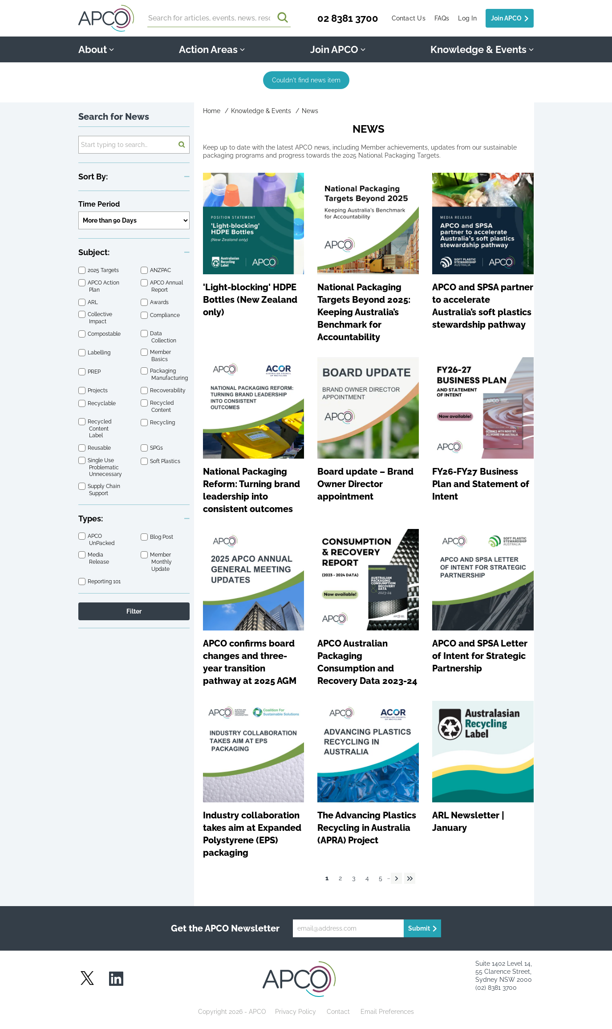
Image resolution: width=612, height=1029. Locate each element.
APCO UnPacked (101, 539)
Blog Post (162, 537)
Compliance (165, 315)
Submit (419, 928)
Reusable (100, 448)
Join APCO (506, 18)
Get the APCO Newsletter (225, 928)
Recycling (163, 422)
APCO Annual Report (167, 286)
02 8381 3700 (347, 18)
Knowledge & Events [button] (482, 49)
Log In (467, 18)
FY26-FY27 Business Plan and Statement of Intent (480, 484)
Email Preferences (387, 1011)
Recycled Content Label (100, 429)
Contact (338, 1011)
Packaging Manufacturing (169, 374)
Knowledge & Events (261, 110)
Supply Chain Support (104, 489)
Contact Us (409, 18)
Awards (160, 302)
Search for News (113, 116)
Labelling (99, 353)
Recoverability (168, 391)
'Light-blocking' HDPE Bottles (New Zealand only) (250, 299)
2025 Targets (104, 271)
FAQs (442, 18)
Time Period (99, 204)
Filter (134, 611)
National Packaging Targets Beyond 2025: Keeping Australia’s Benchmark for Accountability (363, 312)
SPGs (157, 448)
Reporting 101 (105, 581)
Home (211, 110)
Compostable (105, 334)
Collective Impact (100, 318)
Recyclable (102, 404)
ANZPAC (161, 271)
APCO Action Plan (104, 286)
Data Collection (163, 336)
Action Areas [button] (212, 49)
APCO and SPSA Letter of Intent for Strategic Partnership (479, 656)
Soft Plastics (165, 461)
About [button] (96, 49)
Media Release (99, 558)
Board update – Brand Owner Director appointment (365, 484)
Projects (98, 391)
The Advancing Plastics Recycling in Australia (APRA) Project (366, 828)
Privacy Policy (295, 1011)
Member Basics (161, 355)
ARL (93, 302)
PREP (95, 372)
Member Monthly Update (161, 562)
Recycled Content (162, 406)
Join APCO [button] (337, 49)
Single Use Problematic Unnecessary (105, 468)
